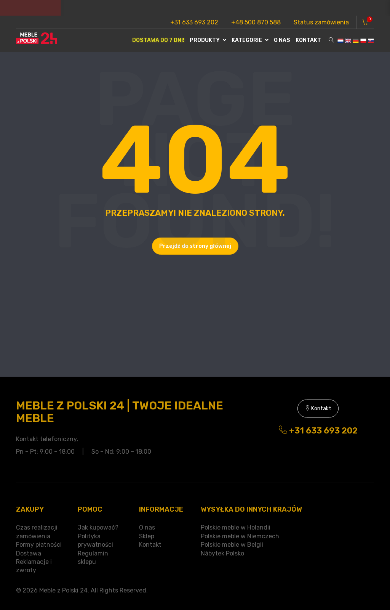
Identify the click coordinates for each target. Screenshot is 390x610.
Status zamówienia (321, 22)
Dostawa (28, 553)
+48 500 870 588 (256, 22)
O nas (282, 40)
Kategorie (250, 40)
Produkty (208, 40)
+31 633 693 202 (194, 22)
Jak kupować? (98, 527)
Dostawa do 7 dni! (158, 40)
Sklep (146, 536)
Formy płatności (39, 544)
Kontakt (308, 40)
